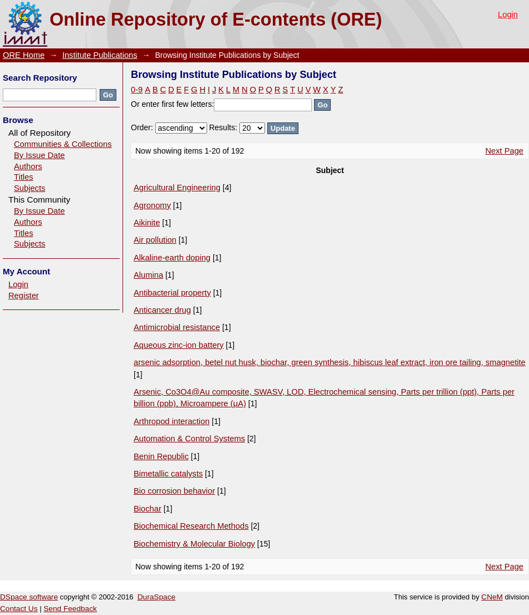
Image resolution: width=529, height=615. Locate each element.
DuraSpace (156, 597)
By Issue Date (39, 155)
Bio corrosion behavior (174, 490)
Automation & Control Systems (189, 438)
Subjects (29, 188)
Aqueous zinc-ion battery (179, 345)
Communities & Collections (63, 144)
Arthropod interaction (171, 421)
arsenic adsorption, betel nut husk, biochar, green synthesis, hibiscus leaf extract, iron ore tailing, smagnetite (330, 362)
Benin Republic (161, 456)
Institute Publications (100, 55)
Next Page (504, 150)
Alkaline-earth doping (172, 257)
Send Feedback (70, 608)
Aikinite (147, 222)
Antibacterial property (172, 292)
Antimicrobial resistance (177, 327)
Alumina (148, 274)
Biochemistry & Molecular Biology (194, 543)
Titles (23, 177)
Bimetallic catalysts (168, 473)
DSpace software (29, 597)
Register (23, 295)
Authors (28, 166)
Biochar (147, 508)
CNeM (492, 597)
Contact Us (19, 608)
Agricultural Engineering (177, 187)
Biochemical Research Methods (191, 525)
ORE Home (24, 55)
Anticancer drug (162, 310)
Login (508, 14)
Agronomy (152, 205)
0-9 (137, 89)
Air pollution (155, 239)
